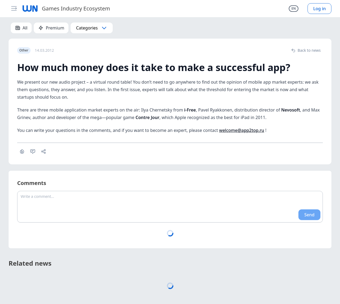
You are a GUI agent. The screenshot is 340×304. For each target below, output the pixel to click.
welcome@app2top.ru (241, 130)
